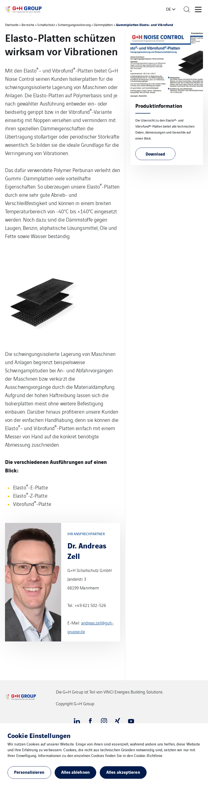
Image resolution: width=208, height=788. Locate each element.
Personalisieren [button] (29, 772)
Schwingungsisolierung (74, 24)
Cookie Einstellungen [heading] (39, 735)
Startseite (12, 24)
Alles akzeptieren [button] (123, 772)
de (168, 9)
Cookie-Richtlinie (148, 755)
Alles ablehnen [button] (75, 772)
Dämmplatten (103, 24)
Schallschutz (46, 24)
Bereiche (28, 24)
